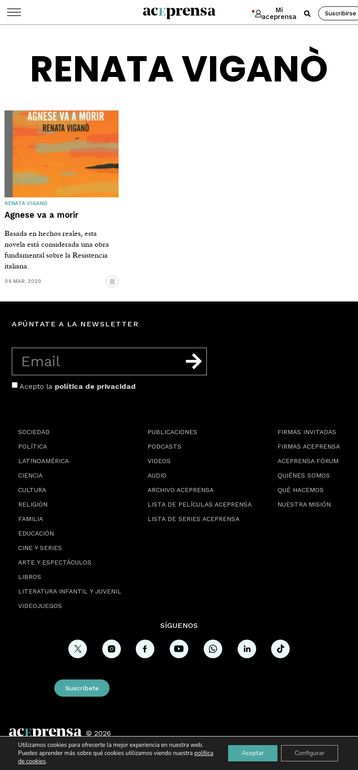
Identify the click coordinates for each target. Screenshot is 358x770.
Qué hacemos (300, 489)
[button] (307, 13)
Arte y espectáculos (54, 562)
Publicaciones (172, 431)
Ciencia (30, 475)
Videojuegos (40, 605)
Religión (33, 504)
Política (32, 446)
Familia (30, 518)
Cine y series (40, 547)
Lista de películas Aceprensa (200, 504)
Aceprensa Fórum (308, 460)
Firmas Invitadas (306, 431)
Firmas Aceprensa (308, 446)
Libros (29, 576)
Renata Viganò (26, 203)
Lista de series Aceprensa (193, 518)
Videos (159, 460)
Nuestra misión (304, 504)
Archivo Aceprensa (181, 489)
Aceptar (253, 753)
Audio (157, 475)
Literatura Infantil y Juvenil (69, 591)
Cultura (32, 489)
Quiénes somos (303, 475)
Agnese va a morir (41, 215)
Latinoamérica (43, 460)
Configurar (310, 753)
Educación (36, 533)
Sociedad (34, 431)
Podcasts (164, 446)
